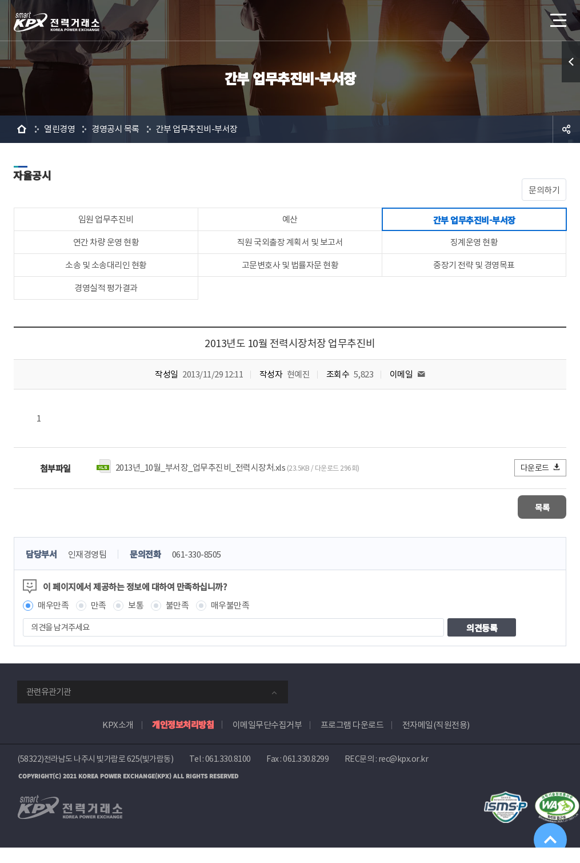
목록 (532, 522)
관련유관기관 (48, 707)
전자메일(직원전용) (436, 740)
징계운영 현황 (474, 248)
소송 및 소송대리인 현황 (106, 275)
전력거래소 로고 (56, 21)
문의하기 (544, 190)
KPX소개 (118, 740)
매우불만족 (230, 620)
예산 (290, 221)
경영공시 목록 (115, 129)
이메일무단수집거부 (267, 740)
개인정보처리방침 (183, 740)
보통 (135, 620)
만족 (98, 620)
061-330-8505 (196, 569)
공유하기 (566, 129)
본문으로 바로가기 (0, 0)
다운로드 (541, 483)
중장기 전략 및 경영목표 (474, 275)
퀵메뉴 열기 (571, 61)
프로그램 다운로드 (352, 740)
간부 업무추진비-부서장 (197, 129)
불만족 (177, 620)
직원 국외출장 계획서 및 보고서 (290, 248)
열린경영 (59, 129)
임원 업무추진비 (106, 221)
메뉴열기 (557, 16)
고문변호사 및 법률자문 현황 (290, 275)
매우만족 (53, 620)
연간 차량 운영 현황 (106, 248)
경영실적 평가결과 (106, 302)
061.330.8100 (228, 774)
